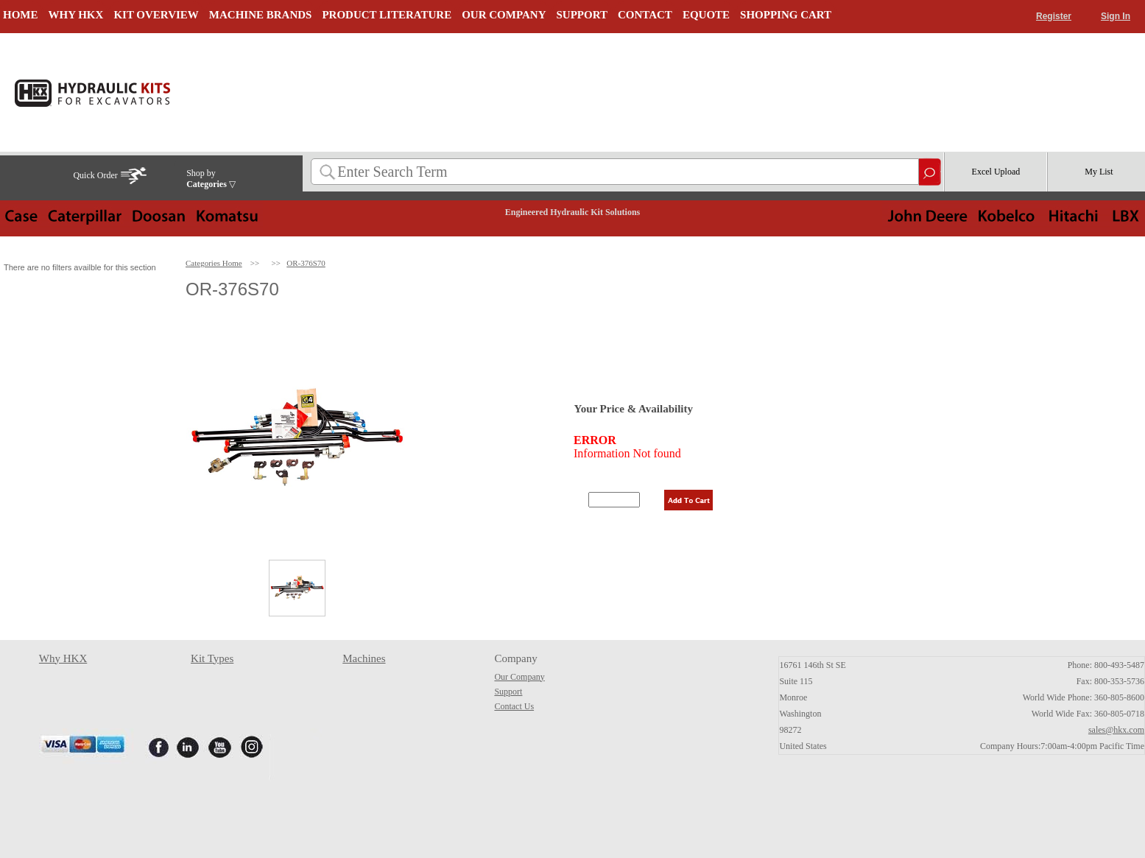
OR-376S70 (305, 263)
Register (1053, 16)
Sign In (1115, 16)
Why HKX (63, 658)
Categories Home (214, 263)
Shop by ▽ (211, 178)
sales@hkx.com (1116, 730)
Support (508, 691)
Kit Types (212, 658)
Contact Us (514, 706)
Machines (363, 658)
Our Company (519, 677)
